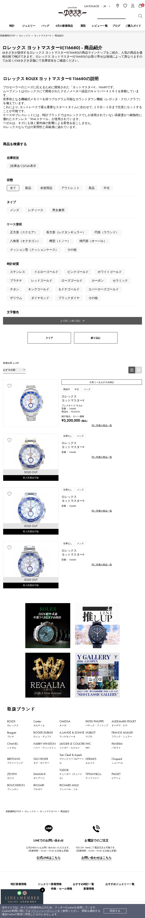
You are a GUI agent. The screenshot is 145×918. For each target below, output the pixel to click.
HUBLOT (91, 613)
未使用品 (46, 188)
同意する (115, 911)
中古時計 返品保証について (64, 848)
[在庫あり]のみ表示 (23, 166)
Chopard (117, 640)
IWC (88, 624)
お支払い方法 (56, 837)
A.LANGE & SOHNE (71, 613)
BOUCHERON (16, 666)
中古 (107, 188)
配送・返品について (60, 843)
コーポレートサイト (59, 886)
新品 (28, 188)
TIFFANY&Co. (94, 655)
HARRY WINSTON (44, 624)
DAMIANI (39, 655)
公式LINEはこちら (48, 737)
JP (104, 6)
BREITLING (15, 640)
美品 (92, 188)
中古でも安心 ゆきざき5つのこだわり (109, 843)
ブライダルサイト (96, 886)
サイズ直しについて (60, 854)
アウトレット (70, 188)
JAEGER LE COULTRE (72, 624)
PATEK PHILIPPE (97, 602)
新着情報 (88, 768)
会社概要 (92, 837)
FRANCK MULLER (122, 613)
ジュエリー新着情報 (50, 763)
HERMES (91, 640)
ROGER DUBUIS (43, 613)
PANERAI (117, 624)
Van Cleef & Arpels (71, 638)
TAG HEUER (41, 640)
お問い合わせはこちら (96, 737)
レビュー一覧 (56, 865)
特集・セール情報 (61, 768)
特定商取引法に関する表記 (103, 848)
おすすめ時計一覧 (83, 763)
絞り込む (96, 217)
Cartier (39, 602)
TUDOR (70, 653)
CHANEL (12, 624)
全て (13, 188)
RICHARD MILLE (69, 666)
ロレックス (24, 35)
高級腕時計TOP (7, 35)
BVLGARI (38, 666)
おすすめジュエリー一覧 (119, 763)
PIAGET (116, 655)
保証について (56, 860)
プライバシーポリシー (44, 911)
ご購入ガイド (133, 25)
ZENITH (12, 655)
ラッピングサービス (60, 871)
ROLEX (13, 602)
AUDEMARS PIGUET (124, 602)
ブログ (116, 25)
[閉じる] (42, 890)
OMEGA (64, 602)
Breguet (11, 613)
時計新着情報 (18, 763)
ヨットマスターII (42, 35)
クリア (49, 217)
